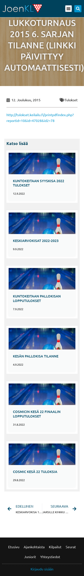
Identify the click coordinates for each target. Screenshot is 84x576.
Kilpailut (55, 547)
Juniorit (30, 556)
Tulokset (71, 100)
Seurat (71, 547)
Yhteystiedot (50, 556)
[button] (68, 8)
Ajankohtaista (34, 547)
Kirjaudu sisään (42, 569)
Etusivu (13, 547)
